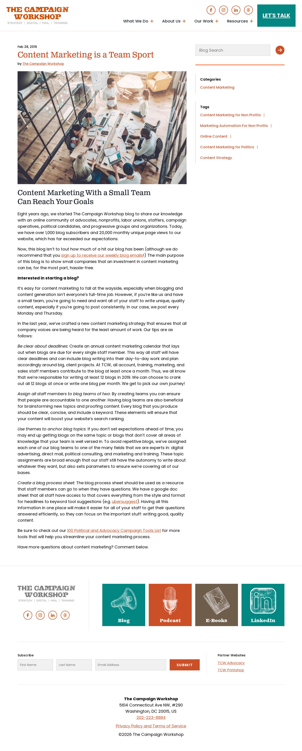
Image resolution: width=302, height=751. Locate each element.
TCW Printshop (231, 670)
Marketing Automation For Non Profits (234, 125)
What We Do (135, 21)
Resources (237, 21)
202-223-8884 (151, 717)
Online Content (214, 136)
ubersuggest (124, 501)
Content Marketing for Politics (227, 147)
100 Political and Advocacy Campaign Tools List (114, 530)
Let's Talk (276, 15)
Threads (248, 10)
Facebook (211, 10)
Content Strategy (216, 157)
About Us (171, 21)
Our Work (203, 21)
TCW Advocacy (231, 663)
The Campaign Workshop (43, 63)
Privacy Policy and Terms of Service (151, 726)
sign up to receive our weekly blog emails (102, 255)
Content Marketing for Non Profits (230, 115)
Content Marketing (217, 87)
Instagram (223, 10)
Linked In (236, 10)
